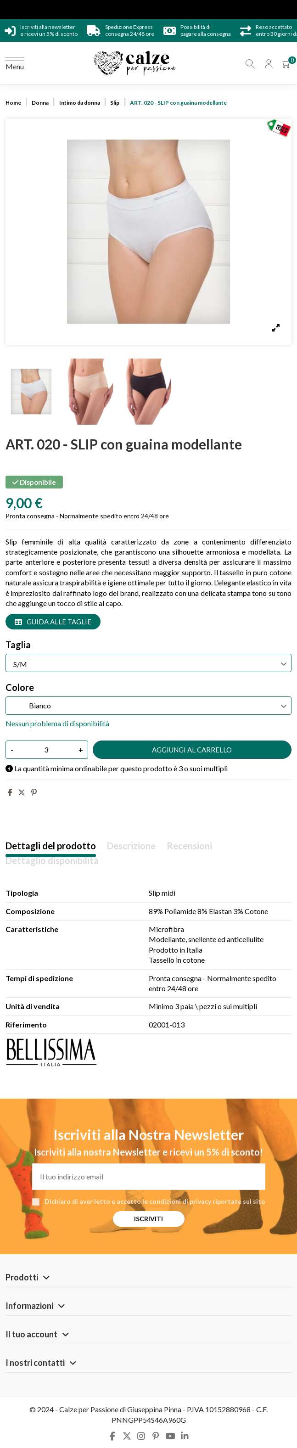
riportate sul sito (239, 1201)
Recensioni (189, 846)
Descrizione (131, 846)
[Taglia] (148, 663)
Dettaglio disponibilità (52, 860)
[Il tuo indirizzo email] (149, 1177)
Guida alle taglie (53, 621)
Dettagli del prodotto (51, 846)
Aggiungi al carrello (192, 750)
